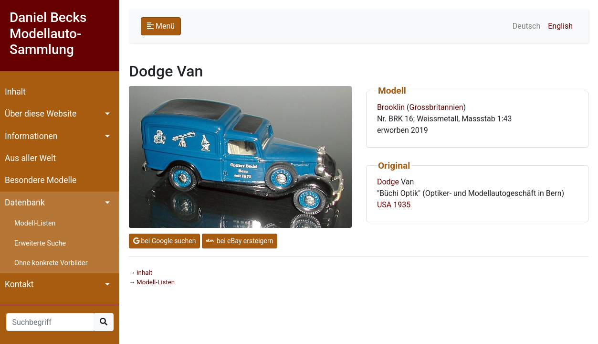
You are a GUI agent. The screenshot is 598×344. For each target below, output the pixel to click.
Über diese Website (40, 113)
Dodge (388, 181)
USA (384, 204)
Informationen (31, 136)
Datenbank (25, 202)
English (560, 26)
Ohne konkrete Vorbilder (51, 263)
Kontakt (19, 284)
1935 (401, 204)
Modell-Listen (34, 223)
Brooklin (391, 107)
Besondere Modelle (40, 180)
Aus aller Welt (30, 158)
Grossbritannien (436, 107)
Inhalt (15, 92)
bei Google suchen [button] (164, 241)
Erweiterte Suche (40, 243)
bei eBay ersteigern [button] (239, 241)
